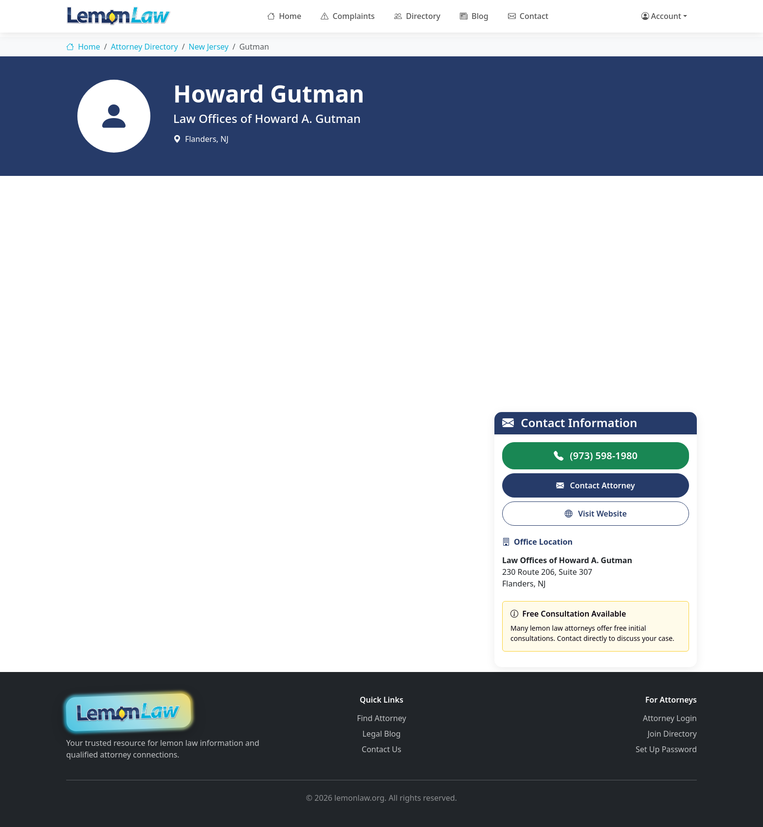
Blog (474, 16)
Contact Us (381, 749)
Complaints (348, 16)
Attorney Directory (144, 46)
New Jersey (209, 46)
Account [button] (661, 16)
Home (284, 16)
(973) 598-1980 (595, 455)
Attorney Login (670, 718)
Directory (417, 16)
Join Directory (672, 733)
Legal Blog (382, 733)
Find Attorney (381, 718)
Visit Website (595, 513)
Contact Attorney (595, 485)
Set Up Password (666, 749)
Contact (528, 16)
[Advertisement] (381, 267)
